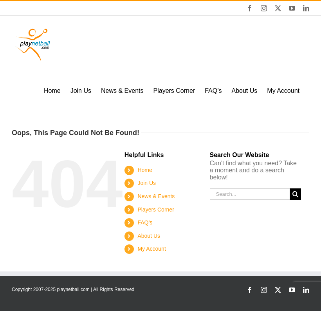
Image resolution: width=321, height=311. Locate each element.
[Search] (295, 194)
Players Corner (155, 209)
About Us (148, 236)
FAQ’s (144, 222)
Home (144, 170)
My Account (151, 249)
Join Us (146, 183)
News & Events (156, 196)
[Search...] (250, 194)
